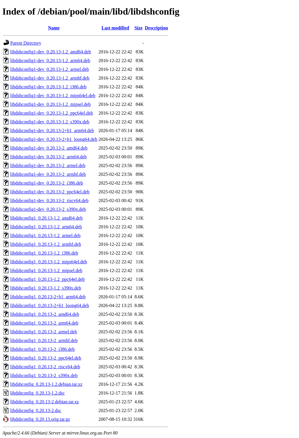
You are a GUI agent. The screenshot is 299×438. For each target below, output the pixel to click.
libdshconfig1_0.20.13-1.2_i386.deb (44, 252)
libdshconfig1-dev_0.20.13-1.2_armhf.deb (49, 78)
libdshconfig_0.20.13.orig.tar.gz (40, 419)
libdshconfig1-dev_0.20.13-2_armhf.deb (48, 174)
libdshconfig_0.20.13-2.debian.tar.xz (44, 401)
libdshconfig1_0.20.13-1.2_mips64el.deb (48, 261)
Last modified (115, 27)
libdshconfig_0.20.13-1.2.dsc (37, 392)
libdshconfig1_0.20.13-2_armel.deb (43, 331)
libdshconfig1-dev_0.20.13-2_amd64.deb (48, 148)
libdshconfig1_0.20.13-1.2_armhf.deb (45, 244)
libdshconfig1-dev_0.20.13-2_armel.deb (47, 165)
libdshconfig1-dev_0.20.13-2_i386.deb (46, 183)
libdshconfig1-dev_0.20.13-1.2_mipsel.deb (50, 104)
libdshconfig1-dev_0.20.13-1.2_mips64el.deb (52, 95)
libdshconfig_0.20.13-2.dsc (35, 410)
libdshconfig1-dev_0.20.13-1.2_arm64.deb (50, 60)
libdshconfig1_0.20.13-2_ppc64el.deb (45, 357)
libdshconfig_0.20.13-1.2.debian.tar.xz (46, 384)
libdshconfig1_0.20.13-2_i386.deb (42, 349)
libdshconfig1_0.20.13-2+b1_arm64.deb (48, 296)
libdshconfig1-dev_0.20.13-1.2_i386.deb (48, 86)
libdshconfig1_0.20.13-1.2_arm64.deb (46, 226)
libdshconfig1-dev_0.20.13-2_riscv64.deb (49, 200)
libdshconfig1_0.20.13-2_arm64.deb (44, 322)
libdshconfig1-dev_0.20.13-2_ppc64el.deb (50, 191)
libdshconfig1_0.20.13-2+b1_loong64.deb (49, 305)
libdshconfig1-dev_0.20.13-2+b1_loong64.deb (53, 139)
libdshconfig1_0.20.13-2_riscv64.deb (45, 366)
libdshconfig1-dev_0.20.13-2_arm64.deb (48, 156)
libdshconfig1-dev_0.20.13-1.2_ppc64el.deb (51, 113)
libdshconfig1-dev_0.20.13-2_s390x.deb (48, 209)
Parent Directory (25, 43)
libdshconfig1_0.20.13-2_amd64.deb (44, 314)
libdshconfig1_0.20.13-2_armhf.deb (44, 340)
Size (138, 27)
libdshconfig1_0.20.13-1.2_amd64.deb (46, 218)
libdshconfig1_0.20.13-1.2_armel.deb (45, 235)
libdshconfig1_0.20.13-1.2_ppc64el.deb (47, 279)
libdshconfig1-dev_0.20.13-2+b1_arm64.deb (52, 130)
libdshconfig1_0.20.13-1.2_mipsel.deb (46, 270)
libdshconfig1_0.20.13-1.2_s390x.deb (45, 287)
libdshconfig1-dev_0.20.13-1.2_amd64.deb (50, 51)
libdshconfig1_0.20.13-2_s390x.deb (44, 375)
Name (54, 27)
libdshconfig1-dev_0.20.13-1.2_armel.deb (49, 69)
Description (156, 27)
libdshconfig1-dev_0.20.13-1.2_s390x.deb (49, 121)
